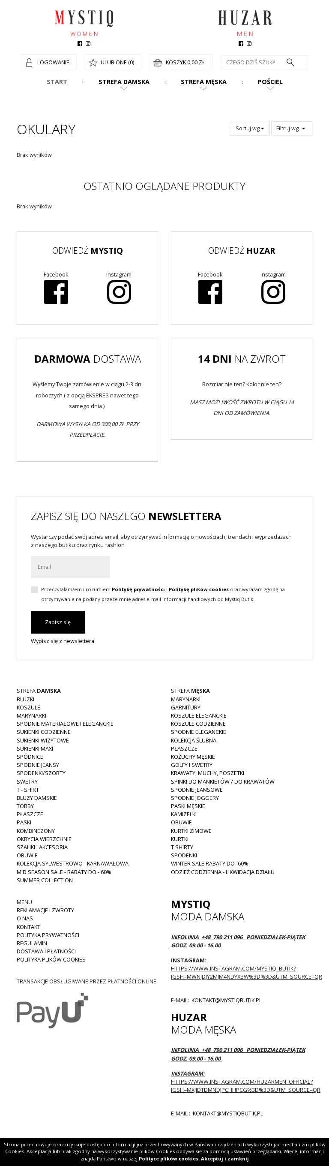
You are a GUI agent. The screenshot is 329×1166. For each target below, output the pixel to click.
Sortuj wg (250, 128)
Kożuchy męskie (193, 756)
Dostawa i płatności (46, 951)
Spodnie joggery (195, 798)
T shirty (182, 847)
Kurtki (179, 839)
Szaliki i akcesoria (42, 847)
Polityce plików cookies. (169, 1158)
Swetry (27, 781)
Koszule (28, 707)
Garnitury (185, 707)
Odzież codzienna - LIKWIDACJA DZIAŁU (223, 872)
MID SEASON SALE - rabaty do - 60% (64, 872)
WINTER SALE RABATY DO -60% (209, 863)
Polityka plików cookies (51, 959)
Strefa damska (124, 82)
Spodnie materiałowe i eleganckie (65, 723)
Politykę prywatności (138, 589)
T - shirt (28, 789)
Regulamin (32, 943)
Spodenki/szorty (41, 773)
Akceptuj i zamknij (225, 1158)
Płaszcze (30, 814)
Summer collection (45, 880)
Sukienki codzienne (44, 732)
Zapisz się (58, 622)
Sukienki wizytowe (43, 740)
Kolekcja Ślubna (193, 740)
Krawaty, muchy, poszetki (207, 773)
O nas (25, 918)
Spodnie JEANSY (38, 765)
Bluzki (25, 699)
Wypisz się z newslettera (62, 641)
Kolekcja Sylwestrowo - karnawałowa (73, 863)
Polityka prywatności (48, 935)
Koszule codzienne (198, 723)
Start (57, 82)
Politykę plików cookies (199, 589)
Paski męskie (188, 806)
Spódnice (30, 756)
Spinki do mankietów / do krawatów (223, 781)
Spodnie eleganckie (198, 732)
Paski (24, 822)
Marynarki (31, 715)
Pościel (270, 82)
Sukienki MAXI (35, 748)
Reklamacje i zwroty (45, 910)
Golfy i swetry (191, 765)
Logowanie (53, 62)
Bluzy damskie (37, 798)
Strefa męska (204, 82)
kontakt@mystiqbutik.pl (226, 1000)
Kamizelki (184, 814)
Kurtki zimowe (191, 831)
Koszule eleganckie (199, 715)
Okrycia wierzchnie (44, 839)
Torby (25, 806)
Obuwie (27, 855)
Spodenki (184, 855)
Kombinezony (36, 831)
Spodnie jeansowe (197, 789)
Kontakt (28, 927)
